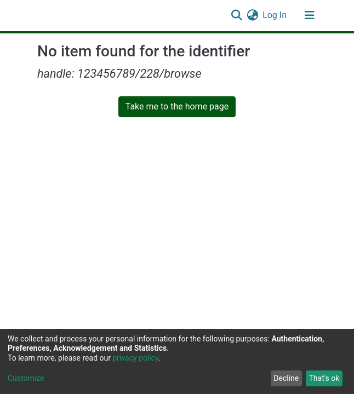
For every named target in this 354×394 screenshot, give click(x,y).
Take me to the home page (177, 106)
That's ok (324, 378)
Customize (26, 378)
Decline (286, 378)
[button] (252, 15)
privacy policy (135, 358)
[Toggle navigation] (309, 15)
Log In (275, 15)
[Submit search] (236, 15)
